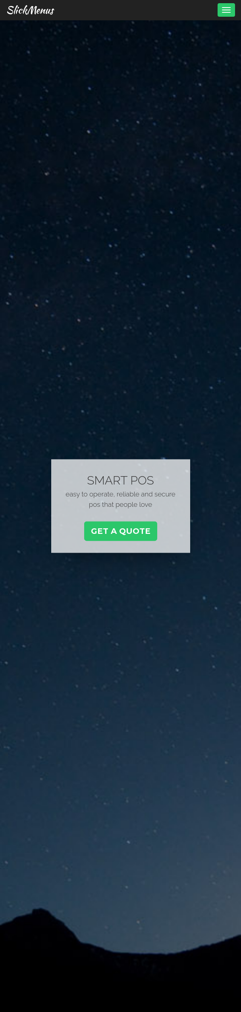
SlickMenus (29, 10)
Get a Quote (120, 531)
